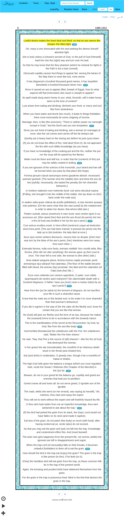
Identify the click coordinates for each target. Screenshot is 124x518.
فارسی (120, 17)
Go (111, 9)
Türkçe (112, 17)
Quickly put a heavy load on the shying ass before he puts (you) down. (62, 138)
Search (89, 3)
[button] (24, 3)
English (105, 17)
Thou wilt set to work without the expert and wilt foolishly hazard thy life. (62, 399)
